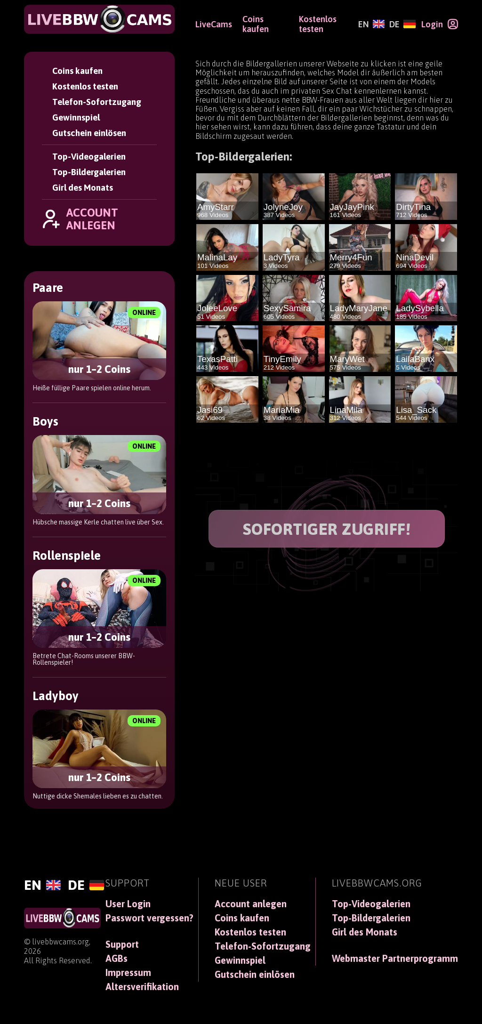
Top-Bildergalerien (89, 172)
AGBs (116, 958)
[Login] (439, 24)
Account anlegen (251, 904)
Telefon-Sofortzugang (96, 102)
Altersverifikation (142, 986)
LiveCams (213, 24)
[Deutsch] (402, 24)
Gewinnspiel (76, 117)
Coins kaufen (77, 71)
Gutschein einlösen (89, 133)
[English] (371, 24)
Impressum (128, 972)
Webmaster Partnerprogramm (395, 958)
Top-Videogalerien (89, 156)
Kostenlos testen (85, 86)
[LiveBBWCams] (99, 19)
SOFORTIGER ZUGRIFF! (327, 529)
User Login (128, 904)
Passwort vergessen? (149, 918)
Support (122, 944)
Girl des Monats (82, 188)
